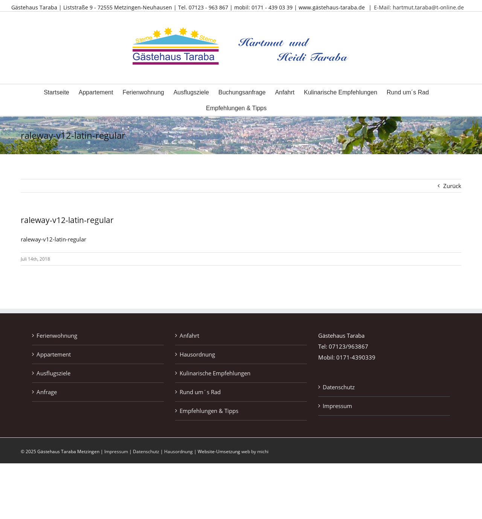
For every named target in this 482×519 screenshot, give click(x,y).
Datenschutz (339, 387)
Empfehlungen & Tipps (209, 410)
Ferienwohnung (57, 335)
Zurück (452, 186)
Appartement (54, 354)
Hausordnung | (181, 451)
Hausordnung (197, 354)
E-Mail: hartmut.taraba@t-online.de (419, 7)
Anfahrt (189, 335)
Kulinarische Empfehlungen (215, 373)
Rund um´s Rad (200, 392)
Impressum (337, 406)
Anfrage (47, 392)
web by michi (254, 451)
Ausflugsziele (53, 373)
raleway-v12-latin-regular (53, 239)
